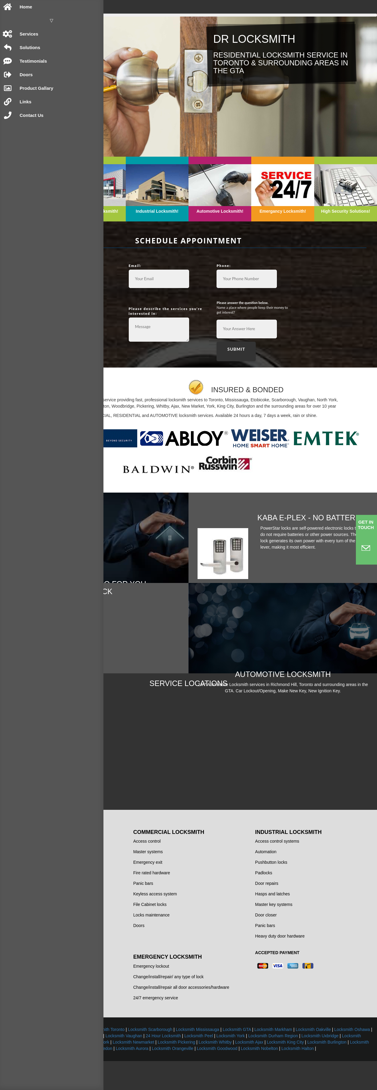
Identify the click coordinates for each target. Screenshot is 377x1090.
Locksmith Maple (353, 1058)
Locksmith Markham (127, 1052)
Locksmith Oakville (167, 1052)
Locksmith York (179, 1058)
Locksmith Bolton (148, 1071)
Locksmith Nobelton (350, 1071)
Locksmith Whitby (257, 1064)
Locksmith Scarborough (261, 1045)
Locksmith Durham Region (221, 1058)
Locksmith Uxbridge (268, 1058)
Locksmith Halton (239, 1077)
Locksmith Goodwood (308, 1071)
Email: (205, 243)
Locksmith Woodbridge (311, 1058)
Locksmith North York (132, 1064)
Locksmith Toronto (219, 1045)
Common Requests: (157, 282)
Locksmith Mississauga (309, 1045)
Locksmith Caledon (186, 1071)
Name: (144, 243)
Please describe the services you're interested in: (219, 287)
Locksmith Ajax (292, 1064)
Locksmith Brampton (179, 1045)
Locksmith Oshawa (206, 1052)
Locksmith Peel (147, 1058)
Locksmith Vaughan (335, 1052)
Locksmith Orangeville (264, 1071)
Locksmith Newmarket (176, 1064)
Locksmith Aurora (223, 1071)
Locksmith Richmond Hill (251, 1052)
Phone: (268, 243)
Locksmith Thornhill (295, 1052)
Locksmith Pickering (219, 1064)
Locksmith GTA (348, 1045)
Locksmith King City (328, 1064)
